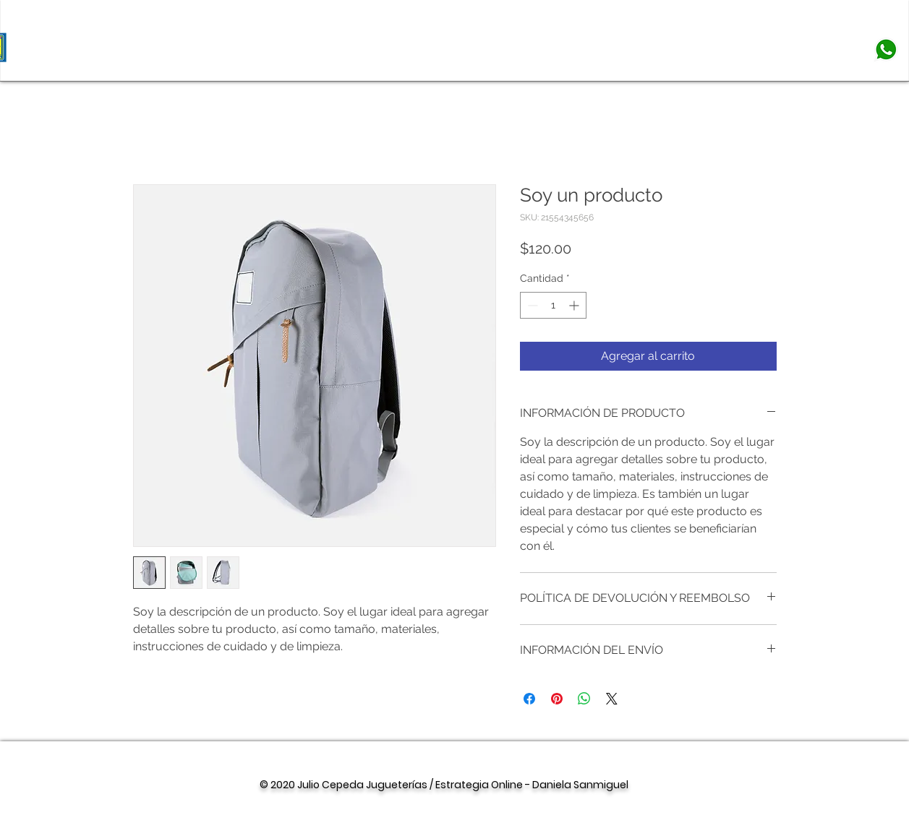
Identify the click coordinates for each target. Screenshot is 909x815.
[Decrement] (531, 305)
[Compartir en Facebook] (529, 698)
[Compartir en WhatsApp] (584, 698)
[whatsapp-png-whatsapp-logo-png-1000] (886, 50)
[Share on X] (611, 698)
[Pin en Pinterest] (557, 698)
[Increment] (575, 305)
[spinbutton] (553, 305)
